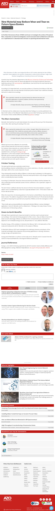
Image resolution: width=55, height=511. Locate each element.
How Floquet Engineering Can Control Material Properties (34, 368)
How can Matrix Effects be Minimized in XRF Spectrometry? (19, 419)
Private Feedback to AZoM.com (46, 282)
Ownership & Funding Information (45, 490)
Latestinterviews (10, 288)
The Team (35, 486)
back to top (48, 495)
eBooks (26, 476)
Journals (26, 484)
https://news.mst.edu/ (7, 254)
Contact (44, 474)
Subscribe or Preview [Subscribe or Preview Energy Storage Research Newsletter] (12, 450)
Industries (35, 476)
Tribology (23, 18)
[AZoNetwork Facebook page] (13, 6)
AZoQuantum (16, 469)
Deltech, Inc (6, 416)
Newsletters (45, 473)
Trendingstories (45, 288)
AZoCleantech (6, 471)
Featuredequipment (27, 288)
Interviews (35, 469)
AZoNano (5, 467)
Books (25, 474)
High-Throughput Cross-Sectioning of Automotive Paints (18, 425)
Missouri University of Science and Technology (40, 79)
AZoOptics (5, 473)
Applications (36, 474)
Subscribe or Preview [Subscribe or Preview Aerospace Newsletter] (12, 436)
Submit (51, 284)
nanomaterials (18, 83)
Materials (35, 473)
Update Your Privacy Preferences (12, 509)
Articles (26, 469)
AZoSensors (16, 467)
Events (25, 480)
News (8, 18)
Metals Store (27, 482)
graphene (31, 114)
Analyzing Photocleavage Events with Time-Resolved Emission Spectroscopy (24, 408)
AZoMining (6, 476)
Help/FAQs (35, 484)
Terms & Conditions (45, 479)
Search (44, 469)
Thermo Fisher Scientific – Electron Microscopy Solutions (16, 427)
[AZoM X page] (15, 6)
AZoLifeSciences (17, 474)
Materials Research (15, 18)
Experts (35, 482)
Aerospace (10, 435)
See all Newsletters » (7, 455)
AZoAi (14, 471)
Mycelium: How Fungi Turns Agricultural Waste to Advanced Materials (34, 393)
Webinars (35, 467)
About (43, 467)
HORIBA (6, 410)
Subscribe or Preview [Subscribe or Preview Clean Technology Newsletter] (12, 443)
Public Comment (31, 282)
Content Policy (45, 487)
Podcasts (35, 480)
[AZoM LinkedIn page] (11, 6)
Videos (25, 478)
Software (26, 486)
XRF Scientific (7, 422)
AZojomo (35, 478)
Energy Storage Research (14, 449)
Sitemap (44, 485)
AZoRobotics (6, 469)
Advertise (44, 476)
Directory (26, 1)
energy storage (21, 152)
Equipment (27, 473)
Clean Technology (12, 442)
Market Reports (37, 471)
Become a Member (46, 471)
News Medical (16, 473)
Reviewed (50, 27)
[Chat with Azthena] (51, 508)
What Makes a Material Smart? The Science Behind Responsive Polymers (35, 380)
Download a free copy (42, 161)
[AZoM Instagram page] (16, 6)
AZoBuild (5, 474)
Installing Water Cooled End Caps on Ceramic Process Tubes (19, 414)
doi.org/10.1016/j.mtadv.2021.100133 (40, 248)
